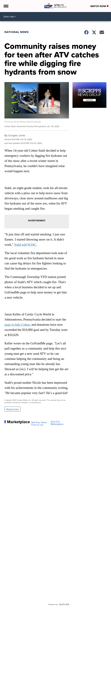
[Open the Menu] (6, 6)
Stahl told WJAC (25, 244)
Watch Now (99, 6)
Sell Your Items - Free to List (39, 423)
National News (16, 32)
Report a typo (12, 409)
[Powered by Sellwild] (64, 604)
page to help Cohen (17, 324)
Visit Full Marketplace (57, 422)
